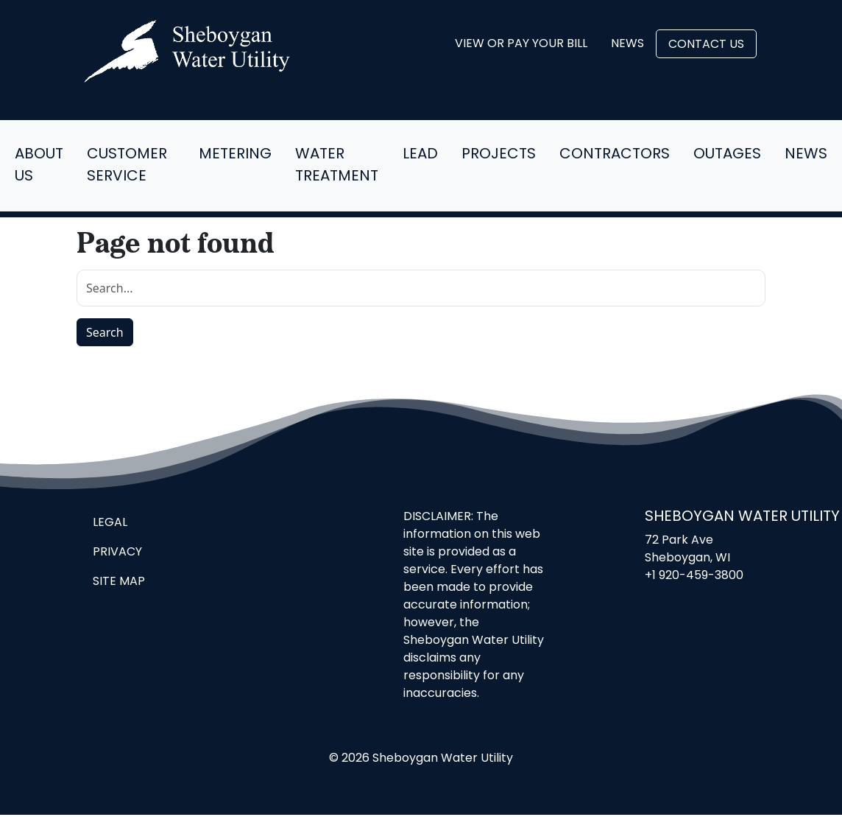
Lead (420, 154)
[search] (421, 288)
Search (105, 332)
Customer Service (127, 165)
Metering (235, 154)
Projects (498, 154)
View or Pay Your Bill (521, 44)
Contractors (614, 154)
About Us (39, 165)
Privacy (117, 552)
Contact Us (706, 45)
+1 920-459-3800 (694, 576)
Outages (727, 154)
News (627, 44)
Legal (110, 523)
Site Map (119, 582)
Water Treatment (336, 165)
